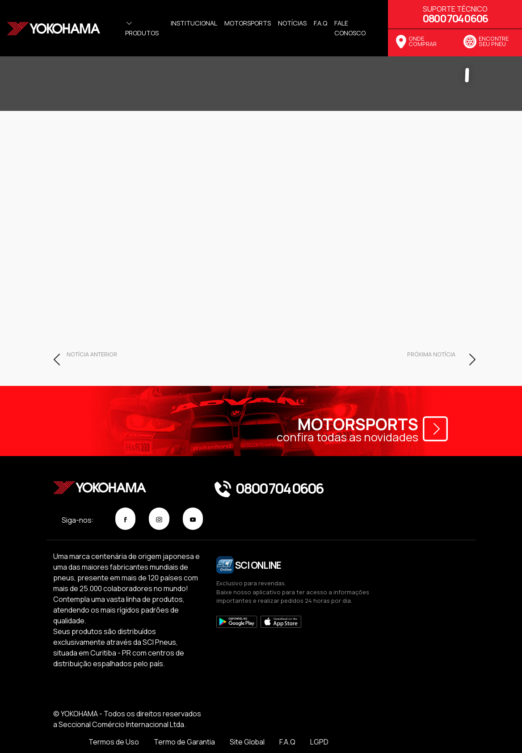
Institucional (194, 23)
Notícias (292, 23)
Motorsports (247, 23)
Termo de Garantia (315, 722)
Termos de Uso (244, 722)
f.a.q (320, 23)
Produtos (142, 28)
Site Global (378, 722)
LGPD (452, 722)
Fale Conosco (350, 28)
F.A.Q (420, 722)
